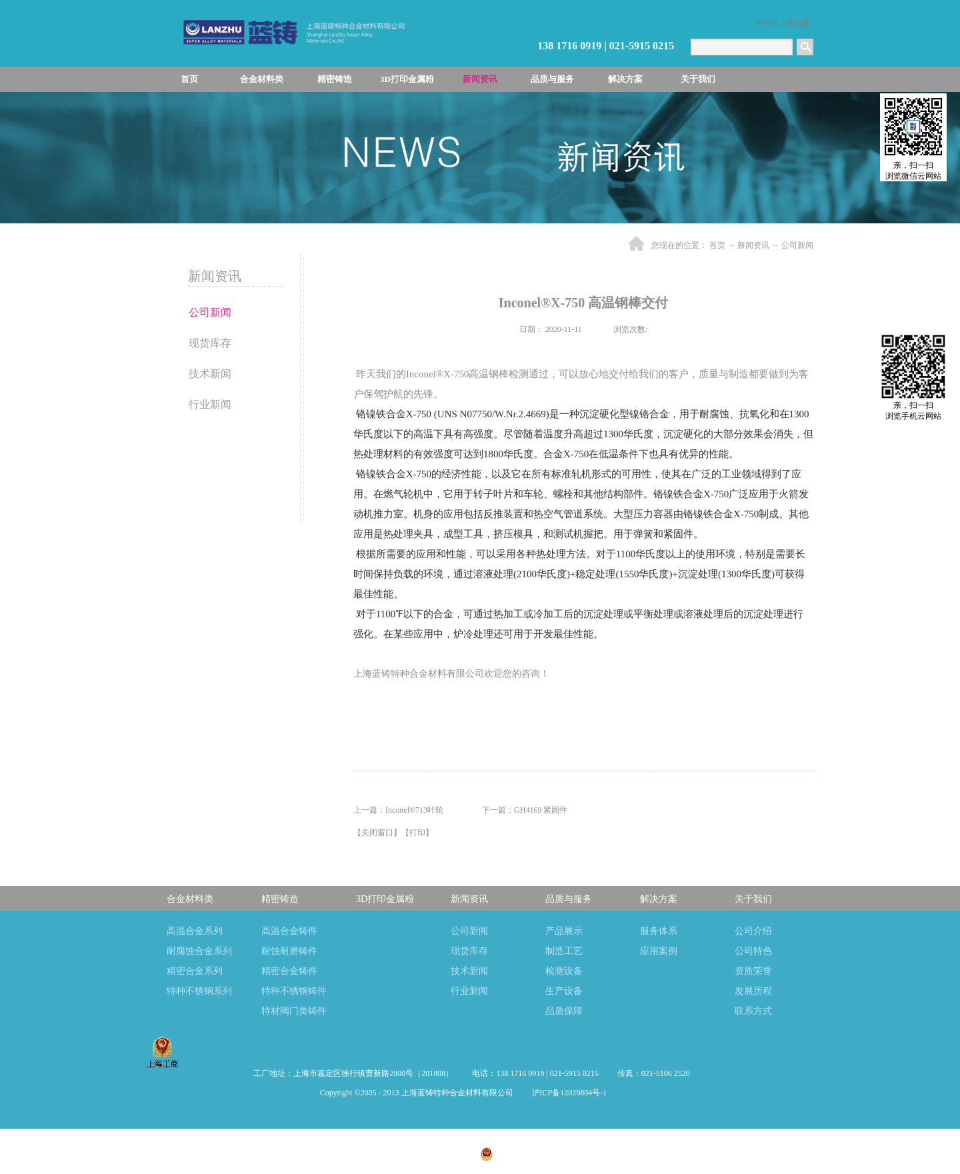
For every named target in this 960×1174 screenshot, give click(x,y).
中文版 (767, 23)
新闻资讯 (753, 245)
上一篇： (398, 810)
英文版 (798, 23)
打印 (417, 832)
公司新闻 (797, 245)
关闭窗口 (377, 832)
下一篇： (524, 810)
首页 (189, 79)
